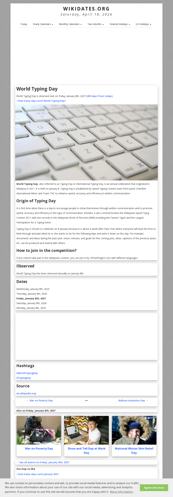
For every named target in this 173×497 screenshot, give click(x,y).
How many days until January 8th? (38, 474)
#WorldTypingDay (27, 373)
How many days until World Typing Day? (42, 100)
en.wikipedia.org (26, 393)
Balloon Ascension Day (132, 400)
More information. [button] (121, 492)
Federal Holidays (120, 24)
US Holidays (143, 24)
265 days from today (99, 96)
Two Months (96, 24)
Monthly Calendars (70, 24)
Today (23, 24)
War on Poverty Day (41, 400)
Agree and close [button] (154, 487)
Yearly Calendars (43, 24)
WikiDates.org (86, 8)
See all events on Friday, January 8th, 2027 (44, 462)
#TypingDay (23, 377)
